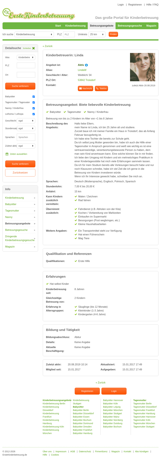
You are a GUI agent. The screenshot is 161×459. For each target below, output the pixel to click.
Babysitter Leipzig (112, 407)
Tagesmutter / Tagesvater (20, 102)
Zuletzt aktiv (9, 146)
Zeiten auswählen (16, 154)
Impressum (61, 451)
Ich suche (8, 34)
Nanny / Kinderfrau (20, 108)
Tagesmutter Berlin (142, 403)
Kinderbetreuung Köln (53, 426)
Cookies (55, 455)
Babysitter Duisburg (112, 423)
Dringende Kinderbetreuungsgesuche (20, 238)
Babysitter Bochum (82, 420)
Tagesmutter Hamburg (144, 413)
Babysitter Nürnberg (113, 420)
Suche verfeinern (20, 86)
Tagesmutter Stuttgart (143, 426)
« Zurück (48, 46)
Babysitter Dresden (82, 426)
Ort (6, 75)
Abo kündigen (142, 451)
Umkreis (82, 34)
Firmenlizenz (101, 451)
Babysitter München (113, 410)
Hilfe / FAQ (152, 4)
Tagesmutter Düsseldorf (145, 407)
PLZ (59, 34)
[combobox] (26, 137)
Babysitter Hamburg (82, 433)
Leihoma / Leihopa (20, 114)
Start (58, 25)
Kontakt (127, 451)
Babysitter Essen (81, 416)
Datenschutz (85, 451)
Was (7, 57)
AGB (72, 451)
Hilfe (45, 455)
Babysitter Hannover (113, 400)
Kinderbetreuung (75, 25)
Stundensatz (9, 128)
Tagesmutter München (144, 423)
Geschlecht (9, 120)
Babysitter (20, 96)
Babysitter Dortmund (83, 423)
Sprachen (9, 137)
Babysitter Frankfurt (82, 430)
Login (121, 4)
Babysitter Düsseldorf (83, 413)
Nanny (8, 217)
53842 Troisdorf (86, 80)
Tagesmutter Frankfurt (144, 410)
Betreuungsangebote (101, 25)
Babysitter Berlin (81, 410)
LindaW (82, 70)
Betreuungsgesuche (130, 25)
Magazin (151, 25)
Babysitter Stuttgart (112, 413)
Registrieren (135, 4)
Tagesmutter (12, 210)
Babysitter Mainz (111, 416)
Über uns (47, 451)
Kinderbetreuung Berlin (54, 403)
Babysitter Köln (110, 403)
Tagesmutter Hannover (144, 416)
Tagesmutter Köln (141, 420)
